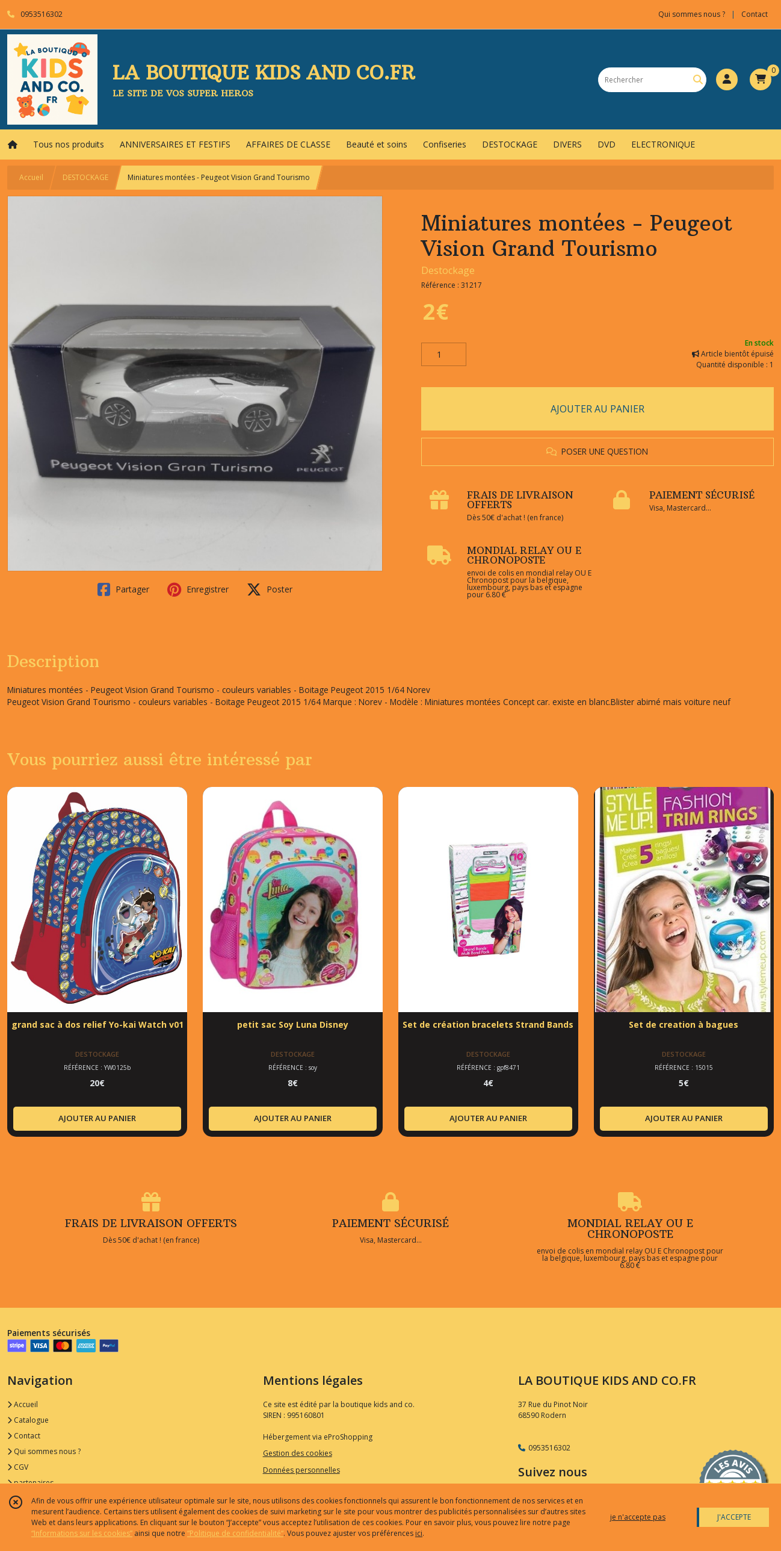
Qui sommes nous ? (44, 1451)
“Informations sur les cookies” (81, 1533)
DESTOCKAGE (85, 177)
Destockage (448, 270)
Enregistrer (198, 589)
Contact (754, 14)
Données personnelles (301, 1470)
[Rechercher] (698, 80)
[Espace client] (727, 79)
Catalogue (28, 1420)
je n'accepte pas (637, 1517)
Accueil (31, 177)
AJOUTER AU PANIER (597, 408)
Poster (269, 589)
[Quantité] (443, 355)
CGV (17, 1467)
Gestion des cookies (297, 1453)
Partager (123, 589)
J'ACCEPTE (734, 1517)
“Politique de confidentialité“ (235, 1533)
